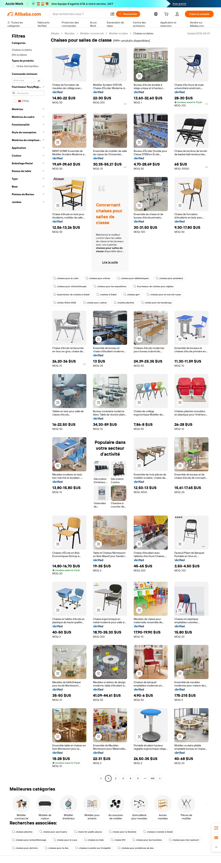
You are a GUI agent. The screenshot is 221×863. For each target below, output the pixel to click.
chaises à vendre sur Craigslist (93, 848)
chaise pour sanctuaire (53, 831)
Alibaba (55, 33)
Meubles (70, 33)
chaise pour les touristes (147, 839)
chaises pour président (169, 278)
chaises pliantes (124, 302)
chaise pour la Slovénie (122, 831)
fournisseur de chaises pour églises (153, 286)
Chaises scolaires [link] (143, 33)
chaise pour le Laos (65, 839)
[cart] (167, 14)
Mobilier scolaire (118, 33)
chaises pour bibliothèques (133, 278)
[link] (216, 828)
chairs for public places (88, 831)
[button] (112, 14)
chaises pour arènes (97, 278)
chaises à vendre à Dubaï (158, 831)
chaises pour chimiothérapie (70, 286)
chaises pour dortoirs (25, 848)
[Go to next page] (160, 778)
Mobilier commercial (92, 33)
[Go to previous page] (101, 778)
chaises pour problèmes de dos (136, 848)
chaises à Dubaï (106, 294)
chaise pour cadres (95, 302)
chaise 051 (118, 839)
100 (153, 778)
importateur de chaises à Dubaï (71, 294)
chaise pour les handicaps (156, 302)
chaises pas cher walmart (184, 839)
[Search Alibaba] (80, 14)
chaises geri (131, 294)
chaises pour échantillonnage (29, 839)
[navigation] (28, 406)
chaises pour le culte (65, 278)
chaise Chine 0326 (64, 302)
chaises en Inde (94, 839)
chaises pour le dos (56, 848)
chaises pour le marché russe (164, 294)
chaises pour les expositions (110, 286)
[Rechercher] (128, 14)
